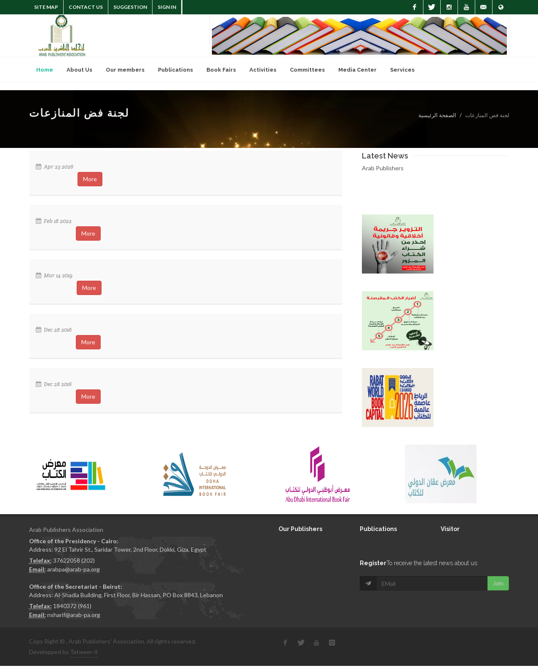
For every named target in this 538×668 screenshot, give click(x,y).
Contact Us (86, 7)
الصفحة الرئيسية (437, 115)
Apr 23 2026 (54, 166)
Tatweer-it (84, 651)
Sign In (167, 7)
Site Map (46, 7)
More (90, 178)
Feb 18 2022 (54, 221)
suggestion (130, 7)
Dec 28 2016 (54, 329)
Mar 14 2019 (54, 275)
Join (498, 583)
